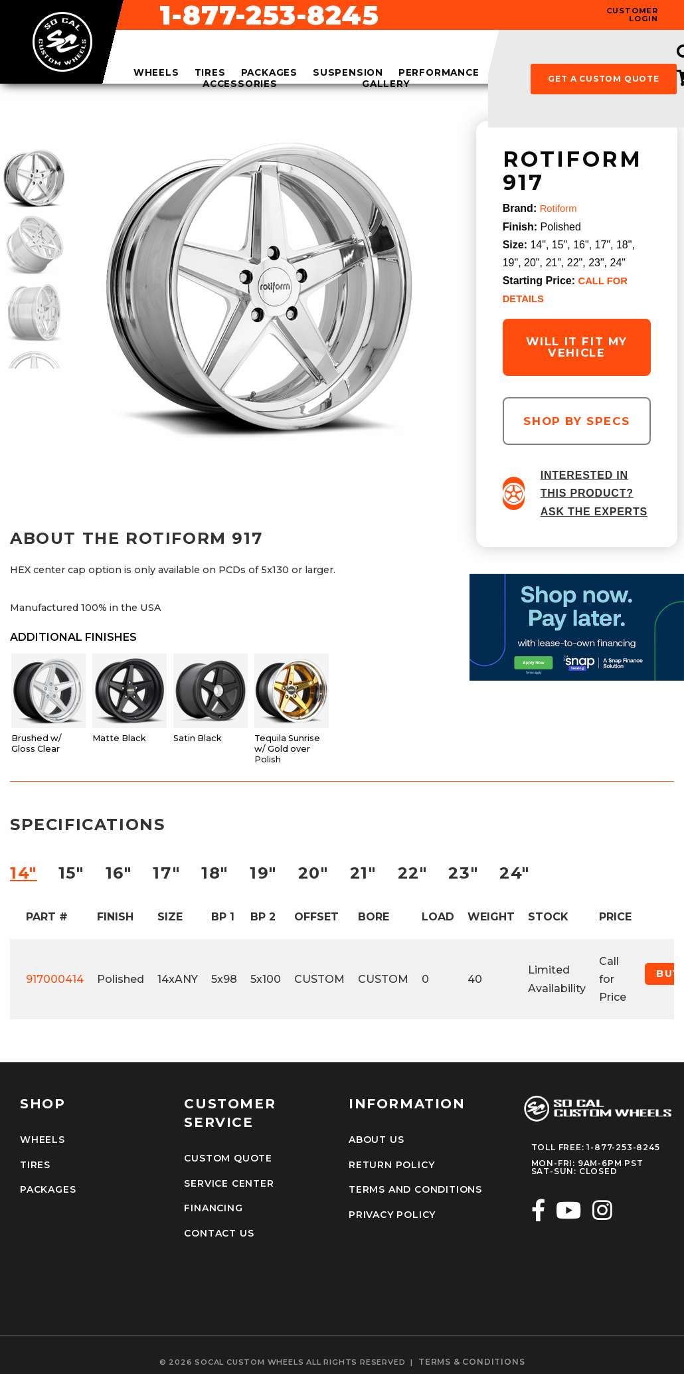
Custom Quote (224, 1159)
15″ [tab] (71, 873)
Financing (210, 1205)
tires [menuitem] (210, 73)
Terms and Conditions (409, 1187)
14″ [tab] (23, 873)
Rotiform (560, 208)
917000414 (55, 979)
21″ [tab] (363, 873)
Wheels (40, 1140)
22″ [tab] (413, 873)
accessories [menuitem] (240, 84)
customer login (632, 14)
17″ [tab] (166, 873)
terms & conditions (471, 1354)
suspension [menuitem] (348, 73)
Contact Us (215, 1229)
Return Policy (387, 1163)
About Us (373, 1140)
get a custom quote (603, 79)
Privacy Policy (388, 1210)
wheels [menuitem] (156, 73)
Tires (34, 1163)
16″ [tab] (119, 873)
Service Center (224, 1182)
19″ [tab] (263, 873)
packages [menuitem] (269, 73)
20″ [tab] (313, 873)
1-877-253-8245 (450, 15)
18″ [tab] (214, 873)
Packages (45, 1187)
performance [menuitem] (438, 73)
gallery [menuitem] (386, 84)
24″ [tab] (514, 873)
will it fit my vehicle (577, 347)
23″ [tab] (463, 873)
